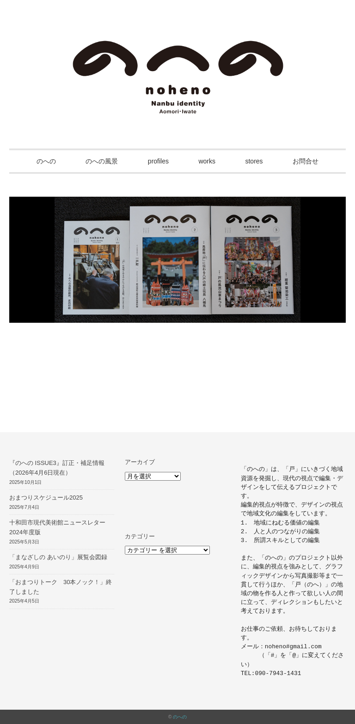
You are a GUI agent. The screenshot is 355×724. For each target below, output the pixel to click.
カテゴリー (140, 536)
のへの (46, 161)
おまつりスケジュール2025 (46, 497)
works (206, 161)
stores (254, 161)
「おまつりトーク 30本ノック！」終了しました (60, 587)
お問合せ (305, 161)
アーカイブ (140, 462)
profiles (158, 161)
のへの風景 (102, 161)
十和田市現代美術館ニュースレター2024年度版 (57, 527)
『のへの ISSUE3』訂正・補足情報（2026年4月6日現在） (56, 467)
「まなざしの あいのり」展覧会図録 (58, 557)
